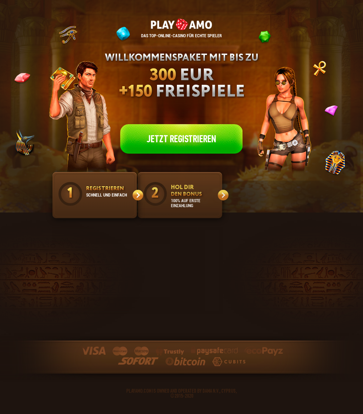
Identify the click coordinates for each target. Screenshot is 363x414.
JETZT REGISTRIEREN (181, 138)
